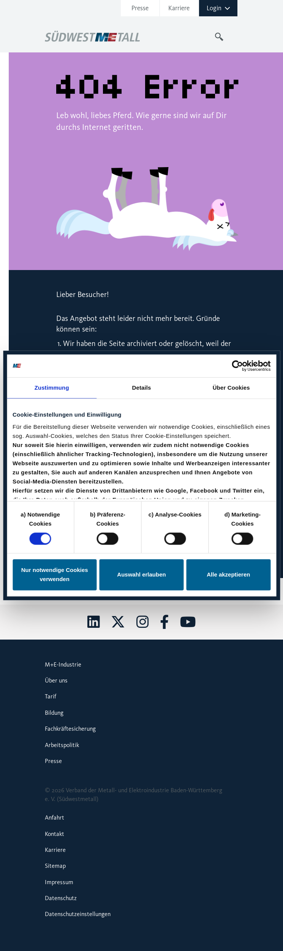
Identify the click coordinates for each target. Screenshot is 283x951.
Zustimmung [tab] (52, 387)
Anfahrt (54, 817)
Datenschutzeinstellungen (78, 914)
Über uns (56, 680)
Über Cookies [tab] (231, 387)
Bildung (54, 712)
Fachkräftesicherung (70, 728)
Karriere (179, 8)
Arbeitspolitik (62, 745)
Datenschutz (61, 898)
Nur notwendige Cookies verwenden (54, 575)
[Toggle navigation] (234, 36)
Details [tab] (141, 387)
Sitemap (55, 865)
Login (218, 8)
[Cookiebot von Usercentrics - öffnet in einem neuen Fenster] (237, 365)
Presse (140, 8)
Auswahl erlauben (141, 575)
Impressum (59, 882)
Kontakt (54, 833)
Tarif (50, 696)
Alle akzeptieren (228, 575)
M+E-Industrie (63, 664)
